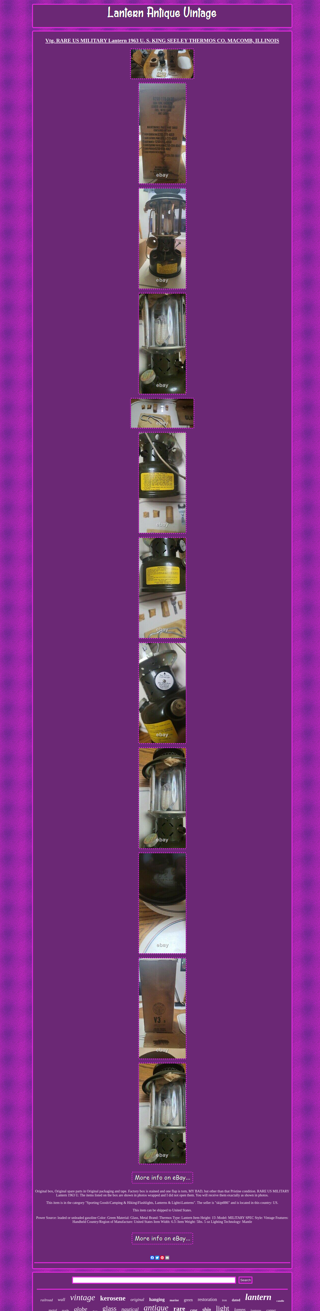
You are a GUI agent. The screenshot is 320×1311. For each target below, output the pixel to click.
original (137, 1299)
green (188, 1300)
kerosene (113, 1298)
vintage (82, 1297)
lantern (258, 1297)
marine (174, 1300)
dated (236, 1300)
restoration (207, 1299)
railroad (46, 1300)
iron (224, 1300)
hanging (157, 1299)
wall (61, 1299)
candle (280, 1300)
